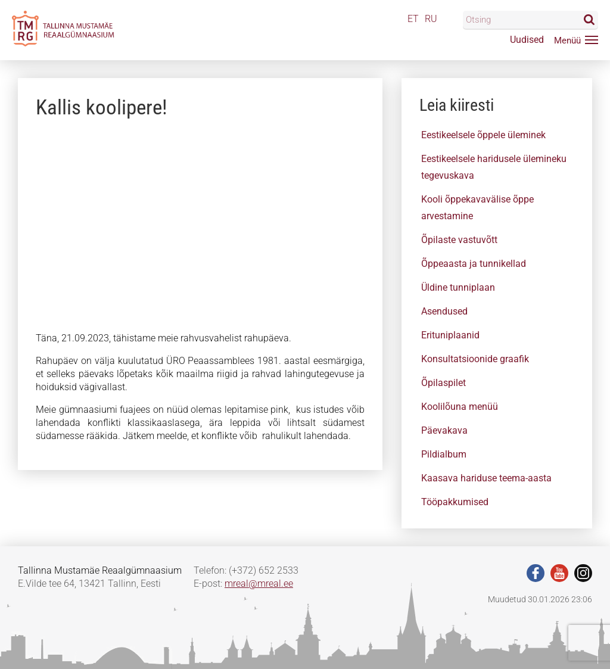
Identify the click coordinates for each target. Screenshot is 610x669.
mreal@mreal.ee (259, 583)
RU (431, 18)
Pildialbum (443, 454)
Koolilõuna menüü (459, 406)
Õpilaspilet (443, 382)
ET (413, 18)
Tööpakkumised (454, 502)
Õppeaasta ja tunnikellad (473, 263)
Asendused (444, 311)
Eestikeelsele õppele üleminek (483, 135)
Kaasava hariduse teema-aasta (486, 478)
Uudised (527, 39)
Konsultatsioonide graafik (475, 359)
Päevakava (444, 430)
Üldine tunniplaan (458, 287)
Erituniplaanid (450, 335)
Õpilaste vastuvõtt (459, 239)
